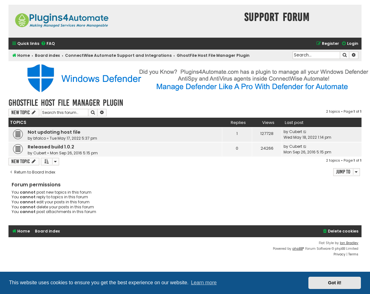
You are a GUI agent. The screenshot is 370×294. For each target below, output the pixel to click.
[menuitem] (48, 44)
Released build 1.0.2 (51, 147)
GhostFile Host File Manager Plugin (65, 103)
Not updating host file (54, 132)
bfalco (39, 138)
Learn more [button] (204, 282)
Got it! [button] (334, 282)
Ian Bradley (349, 243)
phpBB (297, 248)
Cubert (295, 131)
